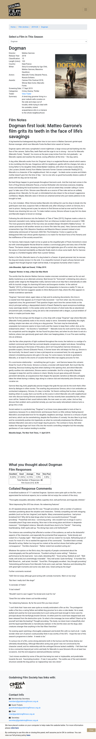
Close (91, 730)
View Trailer (26, 94)
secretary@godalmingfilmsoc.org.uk (23, 720)
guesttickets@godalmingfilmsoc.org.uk (24, 708)
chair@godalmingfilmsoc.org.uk (21, 714)
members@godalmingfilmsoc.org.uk (23, 701)
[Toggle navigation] (85, 9)
